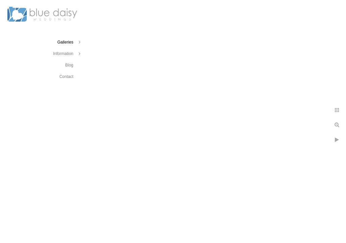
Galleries (65, 42)
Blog (69, 65)
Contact (66, 76)
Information (63, 53)
